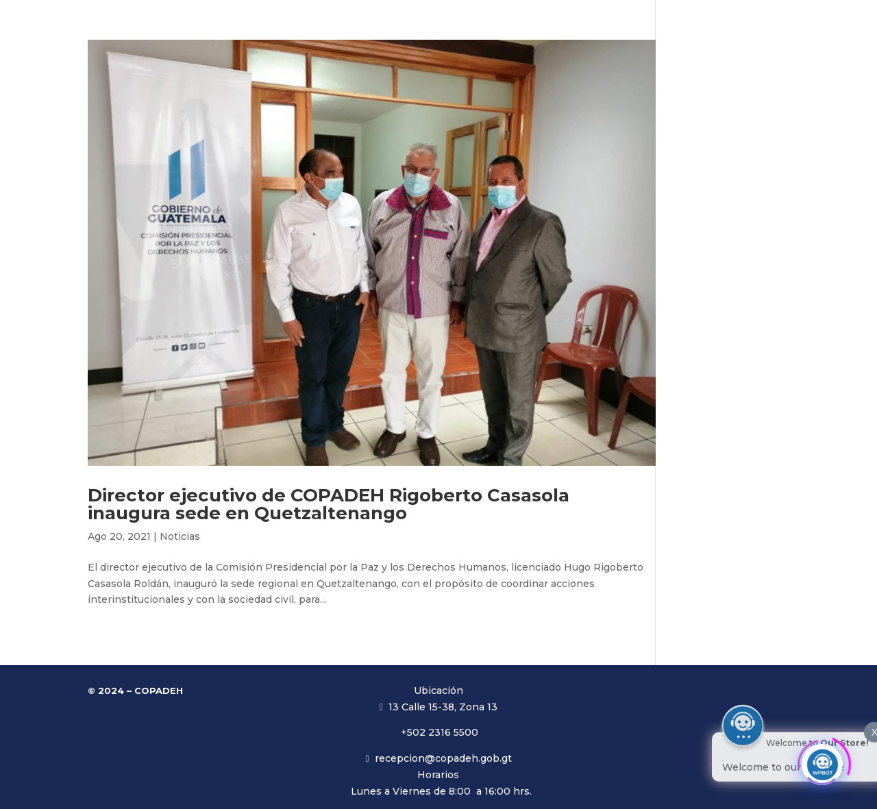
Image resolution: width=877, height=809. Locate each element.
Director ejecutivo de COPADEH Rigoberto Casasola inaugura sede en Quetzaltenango (328, 504)
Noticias (180, 536)
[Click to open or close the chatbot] (822, 759)
